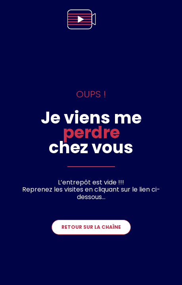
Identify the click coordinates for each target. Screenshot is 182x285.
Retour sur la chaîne (91, 227)
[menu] (167, 19)
